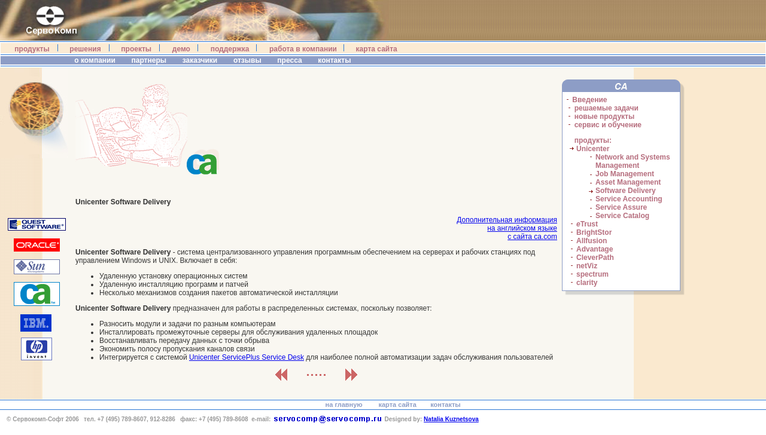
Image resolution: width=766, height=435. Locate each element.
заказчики (200, 60)
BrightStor (594, 232)
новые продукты (604, 116)
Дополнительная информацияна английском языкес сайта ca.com (507, 228)
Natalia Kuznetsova (451, 419)
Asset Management (628, 182)
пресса (290, 60)
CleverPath (595, 257)
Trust (587, 224)
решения (85, 49)
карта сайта (376, 49)
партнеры (149, 60)
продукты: (593, 140)
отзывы (248, 60)
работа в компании (303, 49)
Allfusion (591, 241)
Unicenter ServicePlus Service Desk (246, 357)
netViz (586, 266)
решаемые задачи (606, 108)
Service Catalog (622, 216)
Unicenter (592, 149)
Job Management (624, 174)
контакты (335, 60)
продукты (31, 49)
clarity (586, 282)
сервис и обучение (608, 125)
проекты (136, 49)
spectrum (592, 274)
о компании (94, 60)
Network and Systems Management (632, 161)
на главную (344, 404)
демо (181, 49)
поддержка (230, 49)
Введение (589, 100)
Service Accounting (628, 199)
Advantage (594, 249)
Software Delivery (625, 190)
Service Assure (621, 207)
